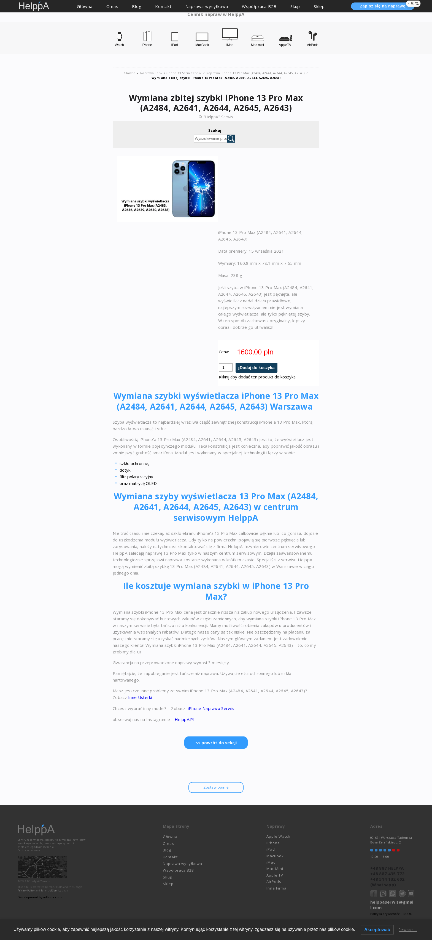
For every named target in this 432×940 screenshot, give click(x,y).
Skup (295, 6)
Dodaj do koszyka (257, 367)
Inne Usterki (139, 697)
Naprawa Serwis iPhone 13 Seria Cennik (170, 73)
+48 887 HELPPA (387, 867)
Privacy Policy (26, 889)
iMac (270, 861)
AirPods (273, 880)
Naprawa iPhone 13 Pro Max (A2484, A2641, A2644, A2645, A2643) (255, 73)
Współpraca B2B (259, 6)
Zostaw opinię (216, 786)
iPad (270, 848)
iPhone (273, 842)
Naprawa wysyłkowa (206, 6)
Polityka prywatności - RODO (391, 913)
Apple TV (274, 874)
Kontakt (163, 6)
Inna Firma (276, 887)
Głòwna (85, 6)
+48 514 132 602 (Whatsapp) (387, 880)
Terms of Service (51, 889)
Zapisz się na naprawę (387, 5)
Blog (136, 6)
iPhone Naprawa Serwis (211, 708)
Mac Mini (274, 868)
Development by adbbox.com (40, 896)
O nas (112, 6)
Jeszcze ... (408, 930)
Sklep (319, 6)
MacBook (275, 855)
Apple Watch (278, 835)
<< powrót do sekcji (216, 742)
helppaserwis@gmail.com (391, 903)
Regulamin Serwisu (384, 919)
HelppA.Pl (184, 719)
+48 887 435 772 (387, 872)
